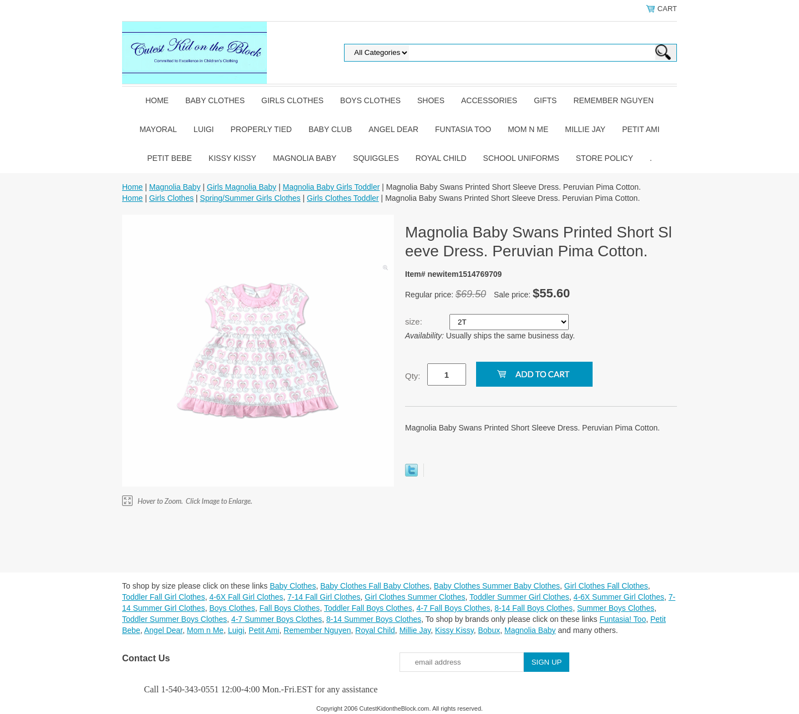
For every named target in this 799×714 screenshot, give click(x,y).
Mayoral (157, 129)
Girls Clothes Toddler (343, 198)
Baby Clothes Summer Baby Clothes (497, 585)
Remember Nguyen (613, 100)
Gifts (545, 100)
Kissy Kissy (232, 158)
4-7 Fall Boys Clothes (453, 608)
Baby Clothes (215, 100)
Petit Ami (640, 129)
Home (157, 100)
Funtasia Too (463, 129)
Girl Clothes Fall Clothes (606, 585)
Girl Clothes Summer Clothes (415, 597)
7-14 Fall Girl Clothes (324, 597)
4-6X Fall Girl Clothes (246, 597)
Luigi (204, 129)
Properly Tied (260, 129)
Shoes (430, 100)
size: (414, 321)
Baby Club (330, 129)
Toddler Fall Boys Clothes (368, 608)
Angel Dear (393, 129)
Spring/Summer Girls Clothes (250, 198)
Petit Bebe (169, 158)
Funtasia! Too (622, 619)
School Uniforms (521, 158)
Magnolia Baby (304, 158)
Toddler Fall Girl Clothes (163, 597)
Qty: (413, 376)
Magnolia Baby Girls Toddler (331, 187)
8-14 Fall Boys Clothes (533, 608)
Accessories (489, 100)
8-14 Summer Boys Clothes (373, 619)
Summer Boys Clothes (615, 608)
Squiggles (375, 158)
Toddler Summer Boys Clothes (174, 619)
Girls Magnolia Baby (241, 187)
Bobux (489, 630)
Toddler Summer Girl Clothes (519, 597)
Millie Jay (585, 129)
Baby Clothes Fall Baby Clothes (374, 585)
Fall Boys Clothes (289, 608)
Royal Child (441, 158)
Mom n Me (528, 129)
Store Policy (604, 158)
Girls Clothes (292, 100)
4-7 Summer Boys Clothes (276, 619)
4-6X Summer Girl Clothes (619, 597)
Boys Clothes (370, 100)
